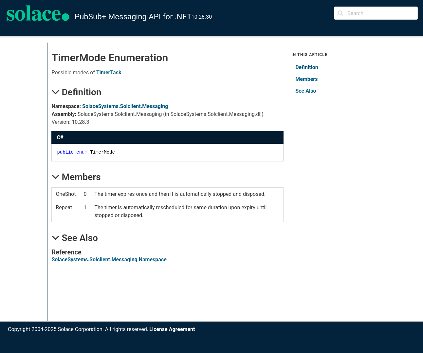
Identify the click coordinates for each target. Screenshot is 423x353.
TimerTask (108, 72)
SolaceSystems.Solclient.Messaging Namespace (108, 259)
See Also (305, 91)
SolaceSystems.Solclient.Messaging (125, 106)
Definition (306, 67)
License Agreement (172, 329)
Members (306, 79)
